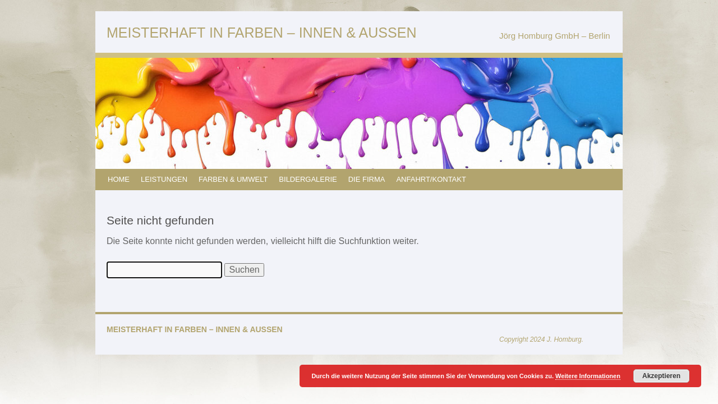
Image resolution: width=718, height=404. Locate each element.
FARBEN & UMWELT (233, 179)
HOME (119, 179)
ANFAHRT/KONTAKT (431, 179)
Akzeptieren (661, 376)
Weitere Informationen (587, 376)
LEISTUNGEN (164, 179)
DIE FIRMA (366, 179)
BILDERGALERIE (308, 179)
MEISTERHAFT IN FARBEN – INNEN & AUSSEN (261, 32)
